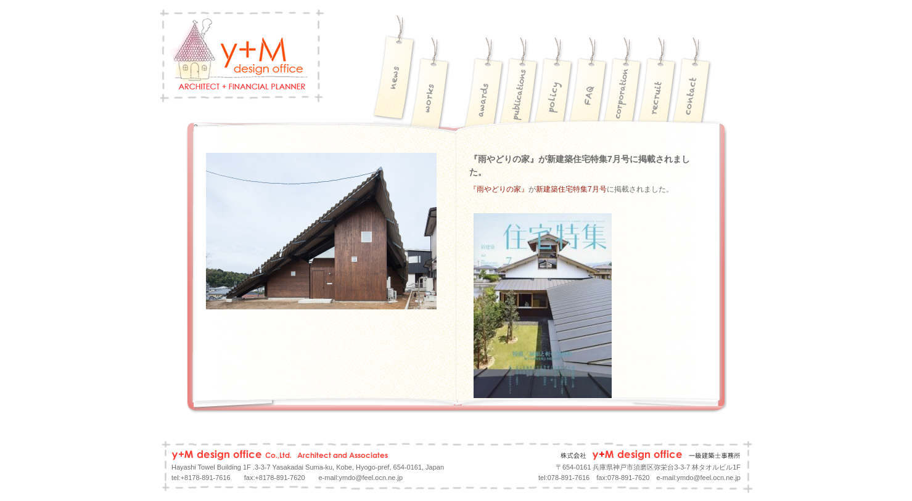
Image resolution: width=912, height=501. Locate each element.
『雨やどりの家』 (498, 189)
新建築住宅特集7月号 (571, 189)
